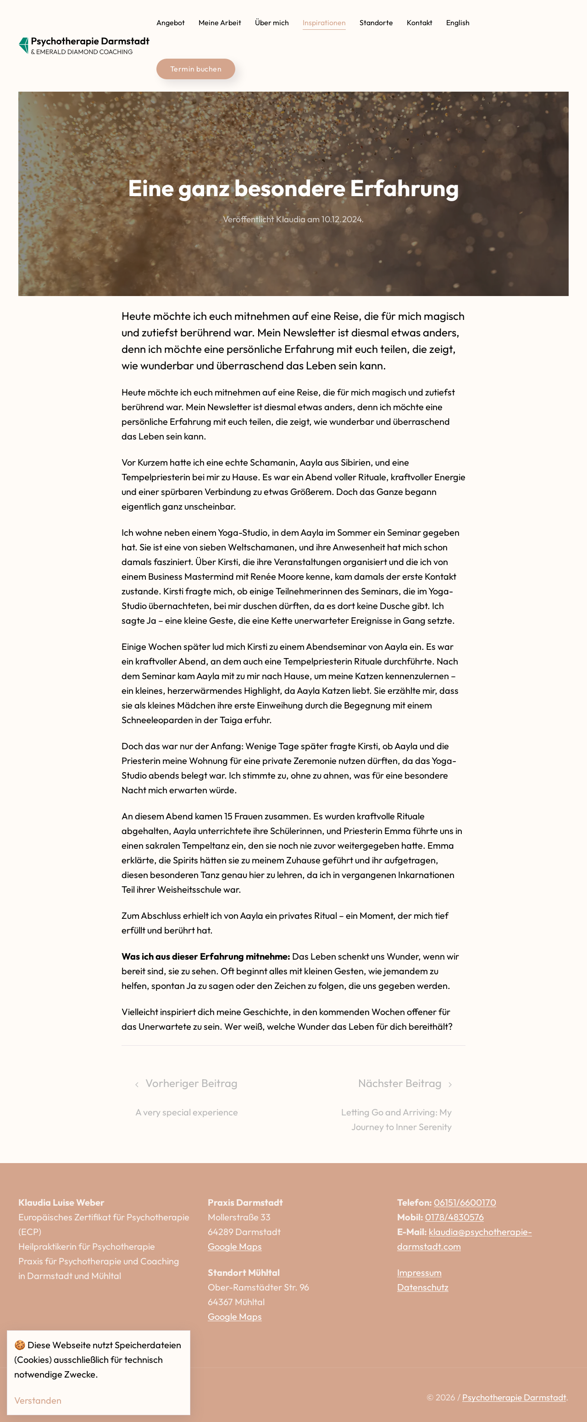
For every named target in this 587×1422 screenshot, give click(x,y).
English (458, 22)
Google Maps (235, 1246)
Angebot (170, 22)
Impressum (419, 1272)
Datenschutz (423, 1287)
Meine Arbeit (220, 22)
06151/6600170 (465, 1202)
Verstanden (37, 1400)
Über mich (272, 22)
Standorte (376, 22)
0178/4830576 (454, 1217)
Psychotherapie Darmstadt (514, 1397)
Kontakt (419, 22)
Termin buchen (196, 68)
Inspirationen (324, 22)
